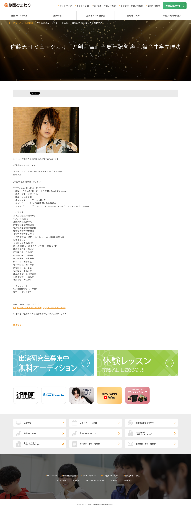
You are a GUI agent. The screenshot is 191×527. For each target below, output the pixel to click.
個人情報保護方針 (69, 476)
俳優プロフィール (19, 15)
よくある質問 (82, 5)
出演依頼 (76, 480)
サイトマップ (66, 5)
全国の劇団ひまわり (88, 433)
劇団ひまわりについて (145, 422)
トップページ (15, 22)
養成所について (134, 15)
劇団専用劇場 (154, 5)
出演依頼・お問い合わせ (131, 5)
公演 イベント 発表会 (95, 15)
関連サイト (18, 324)
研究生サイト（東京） (111, 476)
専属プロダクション (172, 15)
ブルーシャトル (45, 444)
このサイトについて (89, 476)
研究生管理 (128, 480)
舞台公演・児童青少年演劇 (95, 480)
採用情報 (114, 480)
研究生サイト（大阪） (133, 476)
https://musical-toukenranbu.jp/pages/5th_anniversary (39, 307)
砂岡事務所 (157, 433)
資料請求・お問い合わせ (104, 5)
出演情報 (57, 15)
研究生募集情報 (173, 5)
